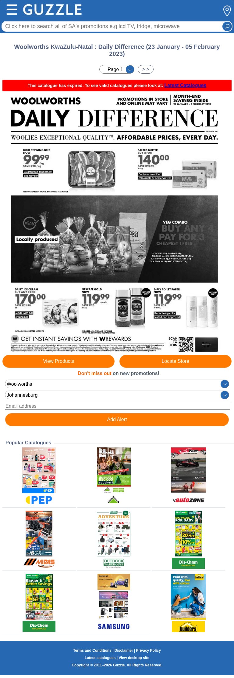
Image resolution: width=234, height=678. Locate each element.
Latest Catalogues (185, 85)
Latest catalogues (100, 658)
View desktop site (134, 658)
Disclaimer (124, 650)
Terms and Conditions (92, 650)
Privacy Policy (148, 650)
